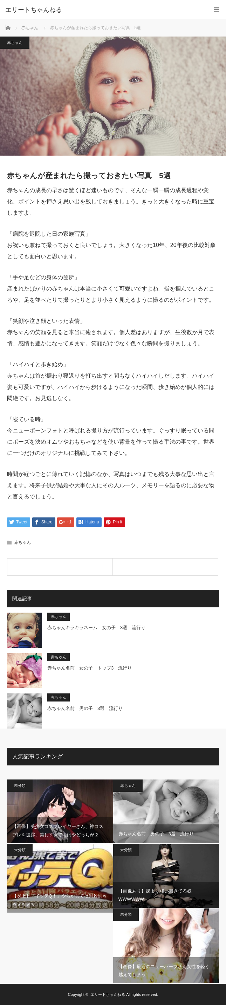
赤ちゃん (29, 27)
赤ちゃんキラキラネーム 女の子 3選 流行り (96, 628)
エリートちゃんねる (33, 10)
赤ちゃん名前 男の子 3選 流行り (85, 708)
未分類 (20, 785)
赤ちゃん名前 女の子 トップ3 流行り (89, 668)
